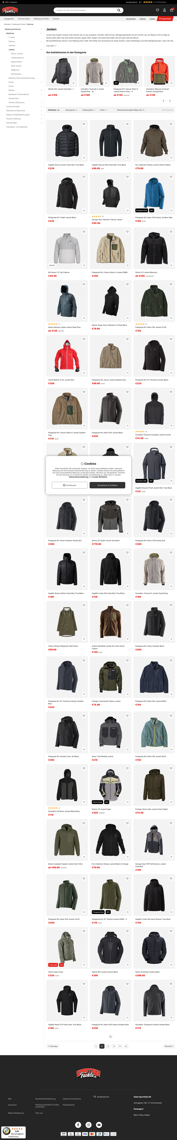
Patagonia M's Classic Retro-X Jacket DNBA (110, 272)
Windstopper (16, 74)
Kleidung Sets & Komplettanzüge (22, 78)
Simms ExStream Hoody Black (147, 972)
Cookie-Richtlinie (99, 477)
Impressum (12, 1105)
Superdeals (165, 19)
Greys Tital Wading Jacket (102, 756)
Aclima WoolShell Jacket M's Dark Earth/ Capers (108, 647)
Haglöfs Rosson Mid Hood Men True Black (109, 165)
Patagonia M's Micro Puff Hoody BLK (150, 540)
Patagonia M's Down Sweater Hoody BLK (65, 540)
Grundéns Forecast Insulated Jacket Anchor (153, 435)
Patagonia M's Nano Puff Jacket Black (107, 433)
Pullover (24, 41)
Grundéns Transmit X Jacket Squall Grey (151, 593)
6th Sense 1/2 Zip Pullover (58, 272)
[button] (156, 2)
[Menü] (24, 1127)
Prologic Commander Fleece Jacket (106, 701)
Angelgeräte (9, 19)
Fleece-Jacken (17, 54)
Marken (143, 19)
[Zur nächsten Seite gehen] (169, 1046)
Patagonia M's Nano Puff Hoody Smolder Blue (110, 1024)
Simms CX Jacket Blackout (146, 272)
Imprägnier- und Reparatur (17, 127)
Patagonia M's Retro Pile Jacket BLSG (150, 756)
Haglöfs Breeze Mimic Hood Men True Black (66, 593)
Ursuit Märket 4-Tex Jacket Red (61, 380)
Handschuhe (14, 98)
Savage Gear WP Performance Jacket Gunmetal (150, 865)
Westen (24, 90)
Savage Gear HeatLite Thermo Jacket (107, 219)
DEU (11, 2)
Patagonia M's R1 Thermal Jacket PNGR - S (109, 919)
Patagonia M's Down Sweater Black (149, 646)
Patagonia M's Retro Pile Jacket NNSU (150, 701)
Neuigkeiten (131, 19)
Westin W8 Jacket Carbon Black (105, 972)
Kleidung (30, 24)
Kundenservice (103, 1097)
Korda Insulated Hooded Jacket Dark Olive (65, 864)
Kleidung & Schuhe (41, 19)
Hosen (24, 82)
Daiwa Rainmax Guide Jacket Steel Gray (64, 327)
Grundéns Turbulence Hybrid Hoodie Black (152, 1024)
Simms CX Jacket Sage (101, 809)
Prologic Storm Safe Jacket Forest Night (151, 809)
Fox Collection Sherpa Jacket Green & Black (153, 165)
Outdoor (56, 19)
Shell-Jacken (16, 66)
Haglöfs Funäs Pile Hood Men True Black (108, 593)
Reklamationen (69, 1105)
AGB (9, 1099)
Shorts (11, 86)
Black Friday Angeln (142, 1115)
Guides (152, 19)
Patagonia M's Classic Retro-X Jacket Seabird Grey (66, 434)
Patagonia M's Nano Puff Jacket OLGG (64, 919)
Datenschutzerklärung (72, 1099)
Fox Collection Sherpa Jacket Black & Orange (110, 864)
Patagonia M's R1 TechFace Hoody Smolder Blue (65, 702)
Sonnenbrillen (22, 123)
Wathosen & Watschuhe (22, 110)
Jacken (24, 49)
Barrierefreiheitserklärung (45, 1099)
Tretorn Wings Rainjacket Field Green (63, 646)
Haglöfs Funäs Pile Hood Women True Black (153, 919)
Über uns (39, 1113)
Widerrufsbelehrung (16, 1113)
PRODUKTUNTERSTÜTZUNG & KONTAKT (47, 1106)
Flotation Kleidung (22, 119)
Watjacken (15, 70)
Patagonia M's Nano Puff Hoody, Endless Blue (153, 217)
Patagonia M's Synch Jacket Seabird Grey (109, 380)
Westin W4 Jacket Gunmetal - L (61, 89)
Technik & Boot (24, 19)
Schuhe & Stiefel (22, 106)
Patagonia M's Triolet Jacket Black (62, 217)
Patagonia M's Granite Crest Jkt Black (63, 756)
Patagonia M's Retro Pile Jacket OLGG (150, 327)
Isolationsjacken (17, 58)
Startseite (7, 24)
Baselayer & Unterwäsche (24, 94)
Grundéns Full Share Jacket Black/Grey (64, 811)
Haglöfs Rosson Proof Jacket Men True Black (153, 488)
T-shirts (12, 37)
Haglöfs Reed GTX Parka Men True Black (64, 1024)
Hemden (12, 45)
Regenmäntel (16, 62)
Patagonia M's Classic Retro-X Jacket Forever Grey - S (126, 90)
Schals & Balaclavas (24, 102)
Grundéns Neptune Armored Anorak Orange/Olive (157, 90)
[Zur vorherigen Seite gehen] (52, 1046)
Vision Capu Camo (55, 972)
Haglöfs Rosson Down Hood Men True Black (66, 165)
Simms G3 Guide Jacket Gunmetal (105, 540)
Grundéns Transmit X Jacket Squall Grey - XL (92, 90)
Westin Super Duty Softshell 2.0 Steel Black (109, 325)
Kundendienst (131, 2)
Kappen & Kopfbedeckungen (22, 115)
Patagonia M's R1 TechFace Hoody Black (151, 380)
